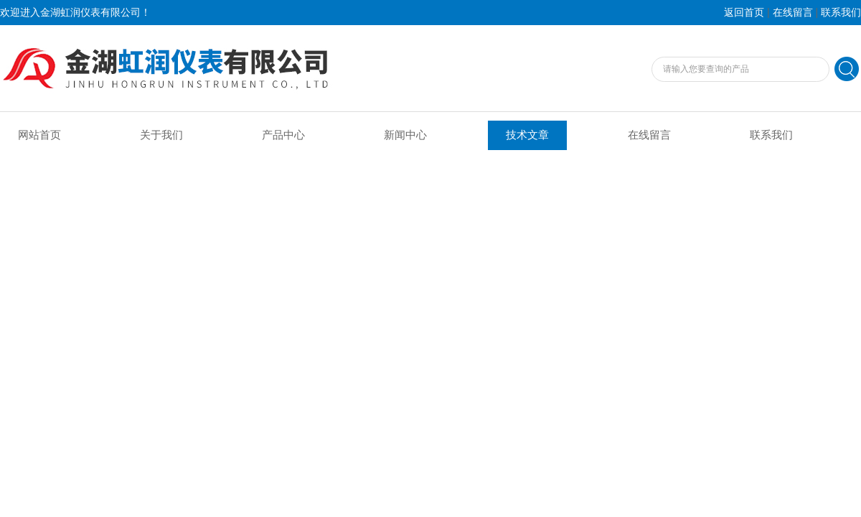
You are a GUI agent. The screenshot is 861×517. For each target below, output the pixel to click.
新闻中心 (405, 135)
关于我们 (161, 135)
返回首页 (744, 12)
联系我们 (841, 12)
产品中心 (283, 135)
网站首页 (39, 135)
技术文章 (527, 135)
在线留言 (793, 12)
